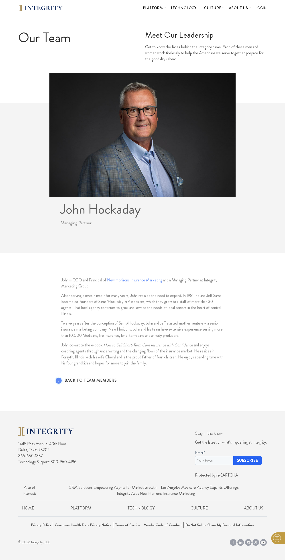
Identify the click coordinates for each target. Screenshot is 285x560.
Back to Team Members (85, 380)
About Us (238, 7)
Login (261, 7)
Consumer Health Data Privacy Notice (83, 525)
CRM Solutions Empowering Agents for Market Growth (113, 487)
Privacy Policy (41, 525)
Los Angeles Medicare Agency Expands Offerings (200, 487)
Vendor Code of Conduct (163, 525)
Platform (153, 7)
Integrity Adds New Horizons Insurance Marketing (156, 493)
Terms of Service (127, 525)
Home (28, 508)
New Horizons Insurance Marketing (134, 286)
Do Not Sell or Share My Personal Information (219, 525)
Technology (184, 7)
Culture (212, 7)
